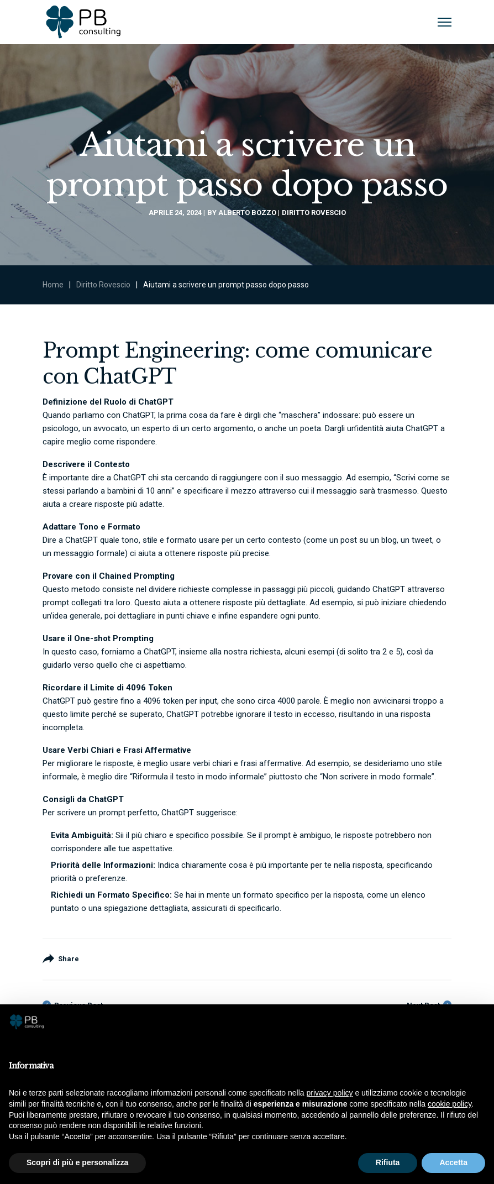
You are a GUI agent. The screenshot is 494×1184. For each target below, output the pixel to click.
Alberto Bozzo (247, 212)
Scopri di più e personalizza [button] (77, 1162)
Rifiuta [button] (388, 1162)
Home (53, 284)
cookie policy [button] (449, 1103)
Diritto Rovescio (314, 212)
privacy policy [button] (330, 1092)
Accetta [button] (453, 1162)
